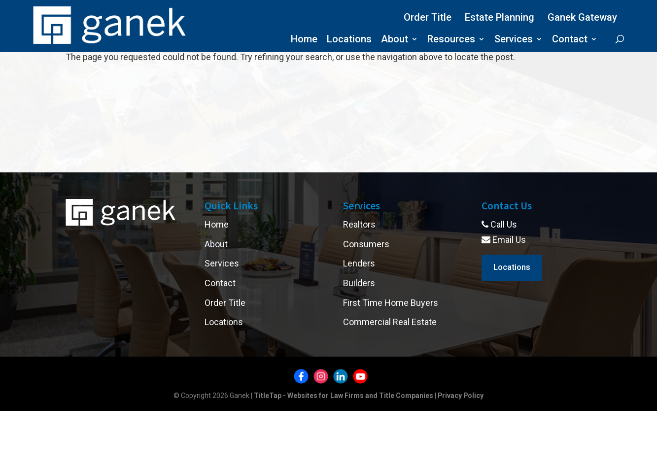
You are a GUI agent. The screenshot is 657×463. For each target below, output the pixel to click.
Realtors (359, 224)
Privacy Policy (460, 395)
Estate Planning (499, 17)
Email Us (504, 239)
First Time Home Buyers (390, 303)
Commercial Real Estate (390, 322)
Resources (451, 40)
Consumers (366, 244)
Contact (570, 40)
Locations (349, 40)
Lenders (359, 263)
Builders (359, 283)
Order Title (427, 17)
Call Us (499, 224)
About (394, 40)
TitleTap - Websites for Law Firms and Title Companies (343, 395)
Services (513, 40)
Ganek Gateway (582, 17)
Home (304, 40)
